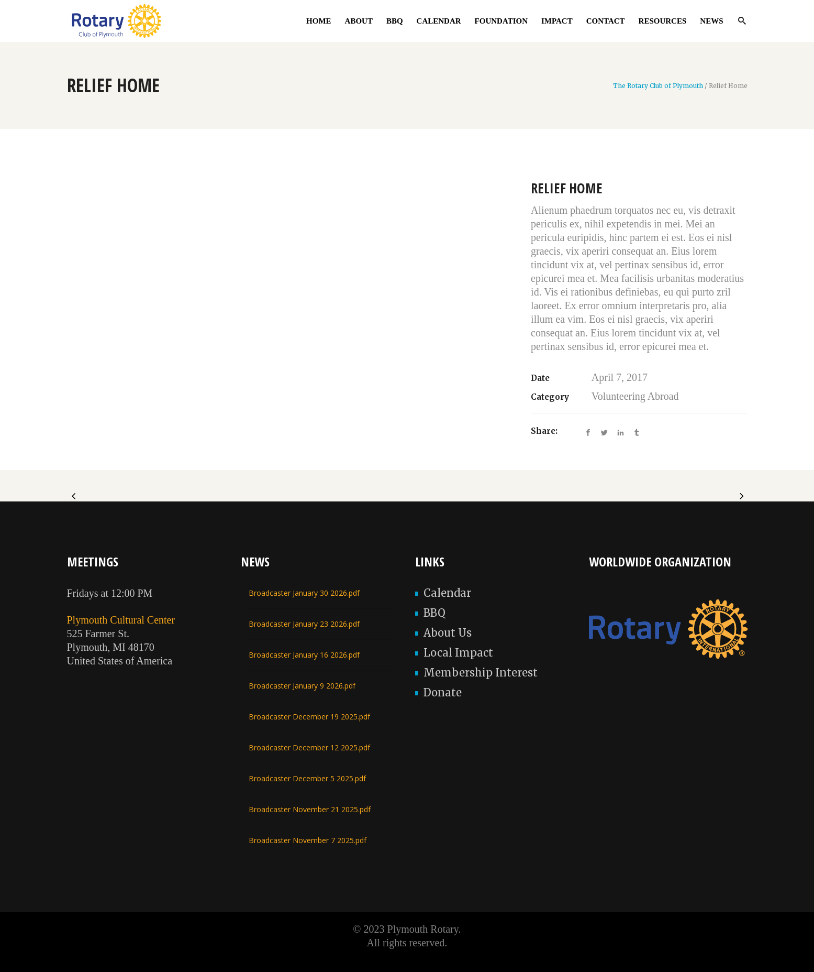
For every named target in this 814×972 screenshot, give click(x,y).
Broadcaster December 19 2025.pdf (309, 717)
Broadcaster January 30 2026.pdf (304, 593)
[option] (288, 188)
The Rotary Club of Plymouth (658, 86)
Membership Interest (480, 672)
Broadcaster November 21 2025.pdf (310, 809)
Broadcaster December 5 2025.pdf (307, 778)
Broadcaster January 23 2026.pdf (304, 624)
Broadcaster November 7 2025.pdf (307, 840)
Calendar (447, 592)
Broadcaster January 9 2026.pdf (302, 686)
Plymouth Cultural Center (121, 620)
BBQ (434, 612)
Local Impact (458, 652)
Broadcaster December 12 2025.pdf (309, 747)
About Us (447, 632)
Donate (442, 692)
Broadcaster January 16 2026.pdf (304, 655)
